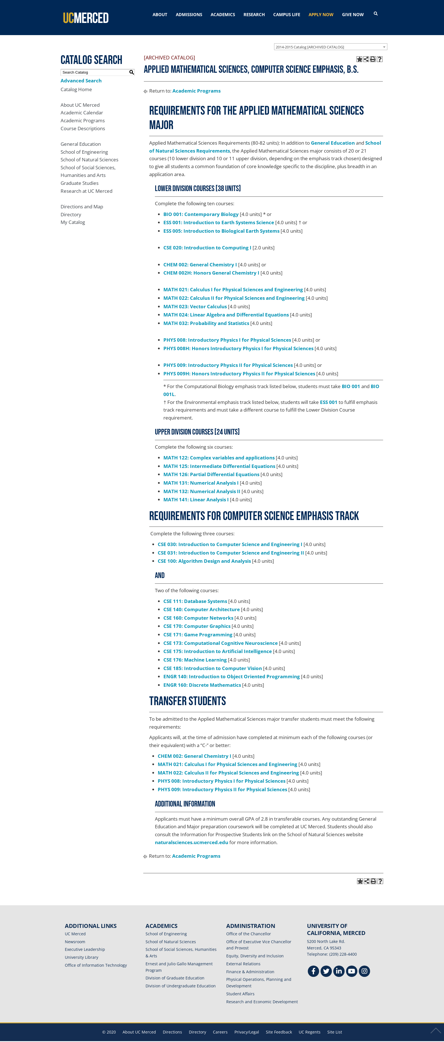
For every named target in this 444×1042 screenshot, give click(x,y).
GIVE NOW (353, 14)
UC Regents (310, 1025)
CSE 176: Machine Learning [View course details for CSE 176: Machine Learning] (195, 653)
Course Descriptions (83, 121)
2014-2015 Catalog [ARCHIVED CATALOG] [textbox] (310, 40)
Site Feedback (279, 1025)
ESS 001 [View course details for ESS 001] (329, 395)
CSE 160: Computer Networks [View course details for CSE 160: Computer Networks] (198, 611)
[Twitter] (326, 965)
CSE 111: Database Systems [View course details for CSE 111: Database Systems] (195, 594)
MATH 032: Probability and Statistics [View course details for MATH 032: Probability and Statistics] (206, 316)
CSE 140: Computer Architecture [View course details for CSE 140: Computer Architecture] (201, 603)
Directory (71, 207)
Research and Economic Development (262, 995)
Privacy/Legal (246, 1025)
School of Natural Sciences (89, 153)
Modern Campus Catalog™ (289, 1038)
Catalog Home (76, 82)
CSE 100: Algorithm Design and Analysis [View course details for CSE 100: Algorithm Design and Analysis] (204, 554)
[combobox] (330, 40)
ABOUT (160, 14)
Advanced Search (81, 73)
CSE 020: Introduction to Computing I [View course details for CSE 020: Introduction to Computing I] (207, 241)
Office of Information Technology (96, 958)
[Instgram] (364, 965)
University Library (81, 950)
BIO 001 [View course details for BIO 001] (351, 379)
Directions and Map (82, 199)
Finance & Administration (250, 965)
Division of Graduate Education (175, 971)
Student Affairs (240, 987)
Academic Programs (83, 114)
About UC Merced (80, 98)
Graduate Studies (80, 176)
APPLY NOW (321, 14)
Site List (334, 1025)
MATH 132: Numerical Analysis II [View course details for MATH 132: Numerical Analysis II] (201, 484)
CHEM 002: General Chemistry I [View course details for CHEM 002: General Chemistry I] (200, 257)
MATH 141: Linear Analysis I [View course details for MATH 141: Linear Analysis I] (196, 493)
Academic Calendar (82, 106)
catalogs (141, 1038)
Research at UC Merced (86, 184)
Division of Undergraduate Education (181, 979)
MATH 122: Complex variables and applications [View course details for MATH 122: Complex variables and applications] (219, 451)
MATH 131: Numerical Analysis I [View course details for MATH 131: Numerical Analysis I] (201, 476)
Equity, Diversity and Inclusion (255, 949)
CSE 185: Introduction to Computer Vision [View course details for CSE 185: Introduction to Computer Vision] (212, 661)
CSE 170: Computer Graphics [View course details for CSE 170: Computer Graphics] (196, 619)
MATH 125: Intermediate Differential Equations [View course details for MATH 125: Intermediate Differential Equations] (219, 459)
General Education (81, 137)
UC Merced (75, 927)
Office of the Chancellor (248, 927)
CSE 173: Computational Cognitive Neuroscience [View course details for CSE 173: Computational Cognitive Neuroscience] (220, 636)
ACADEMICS (223, 14)
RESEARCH (254, 14)
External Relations (243, 957)
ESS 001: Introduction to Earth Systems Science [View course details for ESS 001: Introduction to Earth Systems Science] (218, 216)
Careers (220, 1025)
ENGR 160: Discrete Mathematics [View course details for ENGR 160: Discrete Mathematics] (202, 678)
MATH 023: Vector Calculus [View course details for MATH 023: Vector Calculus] (195, 299)
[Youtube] (351, 965)
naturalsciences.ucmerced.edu (191, 835)
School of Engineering (84, 145)
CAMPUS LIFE (286, 14)
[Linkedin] (338, 965)
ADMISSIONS (189, 14)
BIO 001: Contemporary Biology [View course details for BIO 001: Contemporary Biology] (201, 207)
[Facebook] (313, 965)
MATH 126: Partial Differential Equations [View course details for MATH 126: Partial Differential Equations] (211, 468)
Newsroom (75, 935)
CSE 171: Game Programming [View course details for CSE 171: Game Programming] (197, 627)
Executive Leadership (85, 942)
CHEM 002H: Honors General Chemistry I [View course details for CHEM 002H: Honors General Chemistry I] (211, 266)
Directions (172, 1025)
